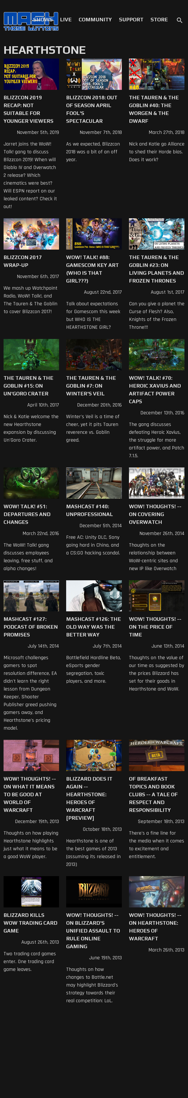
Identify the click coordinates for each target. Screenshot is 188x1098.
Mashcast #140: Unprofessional (89, 510)
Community (95, 19)
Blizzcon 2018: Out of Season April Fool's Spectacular (91, 109)
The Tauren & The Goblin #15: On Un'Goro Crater (28, 386)
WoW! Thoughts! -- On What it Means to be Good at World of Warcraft (30, 794)
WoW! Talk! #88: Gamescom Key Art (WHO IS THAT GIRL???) (92, 269)
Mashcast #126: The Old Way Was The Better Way (93, 627)
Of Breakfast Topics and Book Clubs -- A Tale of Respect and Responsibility (153, 794)
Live (66, 19)
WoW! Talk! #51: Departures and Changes (27, 514)
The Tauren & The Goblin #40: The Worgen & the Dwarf (154, 109)
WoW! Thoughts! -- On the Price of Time (155, 627)
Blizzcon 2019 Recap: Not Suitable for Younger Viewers (28, 109)
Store (159, 19)
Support (131, 19)
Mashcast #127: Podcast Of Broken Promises (31, 627)
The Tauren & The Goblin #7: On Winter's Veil (91, 386)
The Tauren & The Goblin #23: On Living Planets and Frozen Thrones (156, 269)
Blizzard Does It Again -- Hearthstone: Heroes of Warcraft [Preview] (89, 798)
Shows (43, 19)
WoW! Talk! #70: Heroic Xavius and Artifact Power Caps (155, 389)
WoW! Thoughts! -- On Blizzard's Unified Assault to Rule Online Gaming (93, 930)
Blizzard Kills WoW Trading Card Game (30, 923)
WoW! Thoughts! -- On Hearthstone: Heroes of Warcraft (155, 927)
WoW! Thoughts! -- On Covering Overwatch (155, 514)
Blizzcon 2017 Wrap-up (23, 261)
